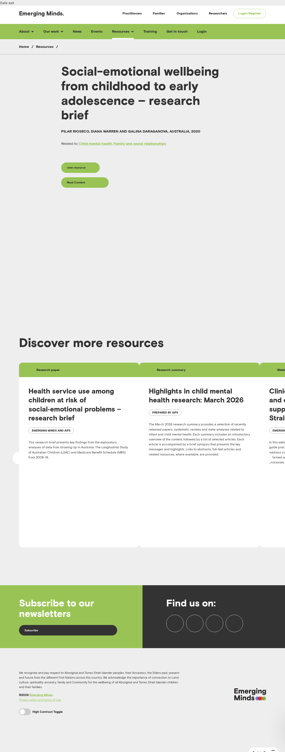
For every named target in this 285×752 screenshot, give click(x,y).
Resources (123, 31)
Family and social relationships (140, 143)
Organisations (187, 13)
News (77, 31)
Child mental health (95, 143)
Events (97, 31)
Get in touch (177, 31)
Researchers (218, 13)
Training (150, 31)
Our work (53, 31)
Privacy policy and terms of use (40, 706)
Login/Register (249, 13)
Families (159, 13)
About (26, 31)
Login (202, 31)
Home (24, 47)
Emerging (41, 13)
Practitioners (132, 13)
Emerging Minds (40, 701)
